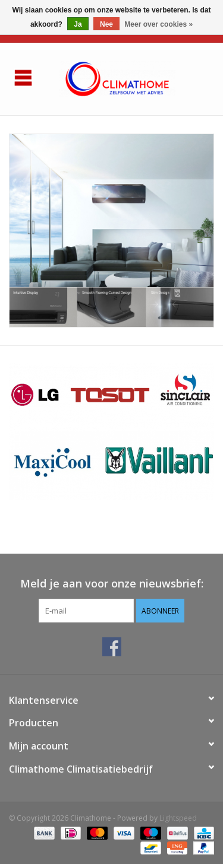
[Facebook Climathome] (111, 646)
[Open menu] (23, 77)
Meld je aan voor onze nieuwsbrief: (111, 583)
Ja (77, 24)
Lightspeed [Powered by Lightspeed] (178, 818)
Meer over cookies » (158, 24)
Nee (106, 24)
